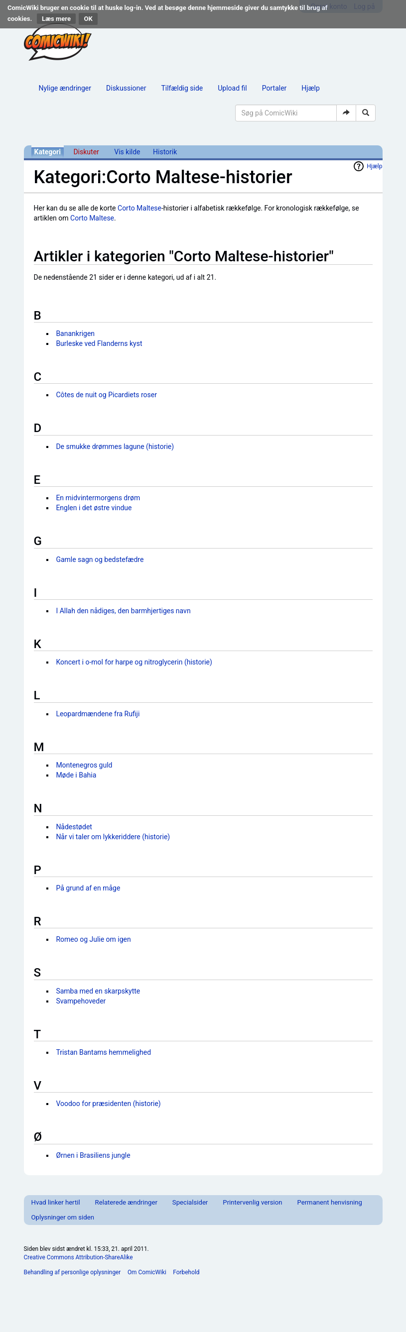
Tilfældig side (182, 88)
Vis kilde (127, 152)
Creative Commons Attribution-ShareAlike (78, 1257)
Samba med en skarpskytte (98, 991)
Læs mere (56, 18)
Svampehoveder (81, 1001)
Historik (165, 152)
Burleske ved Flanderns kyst (99, 343)
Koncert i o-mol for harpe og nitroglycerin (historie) (134, 662)
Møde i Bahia (76, 775)
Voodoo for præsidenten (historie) (108, 1104)
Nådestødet (74, 827)
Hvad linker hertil (55, 1202)
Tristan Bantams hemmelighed (103, 1052)
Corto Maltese (139, 208)
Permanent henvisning (329, 1202)
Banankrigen (75, 333)
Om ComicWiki (147, 1272)
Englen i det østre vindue (94, 508)
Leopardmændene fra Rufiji (97, 714)
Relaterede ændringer (126, 1202)
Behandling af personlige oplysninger (72, 1272)
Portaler (274, 88)
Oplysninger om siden (62, 1217)
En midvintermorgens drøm (98, 498)
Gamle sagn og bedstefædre (99, 559)
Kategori (47, 152)
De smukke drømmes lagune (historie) (115, 446)
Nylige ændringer (65, 88)
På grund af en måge (88, 888)
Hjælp (310, 88)
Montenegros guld (84, 765)
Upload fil (232, 88)
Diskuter (86, 152)
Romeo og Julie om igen (93, 939)
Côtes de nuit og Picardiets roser (106, 395)
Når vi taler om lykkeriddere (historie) (113, 837)
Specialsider (190, 1202)
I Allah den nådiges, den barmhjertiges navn (123, 611)
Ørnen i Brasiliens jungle (93, 1155)
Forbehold (186, 1272)
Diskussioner (126, 88)
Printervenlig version (252, 1202)
